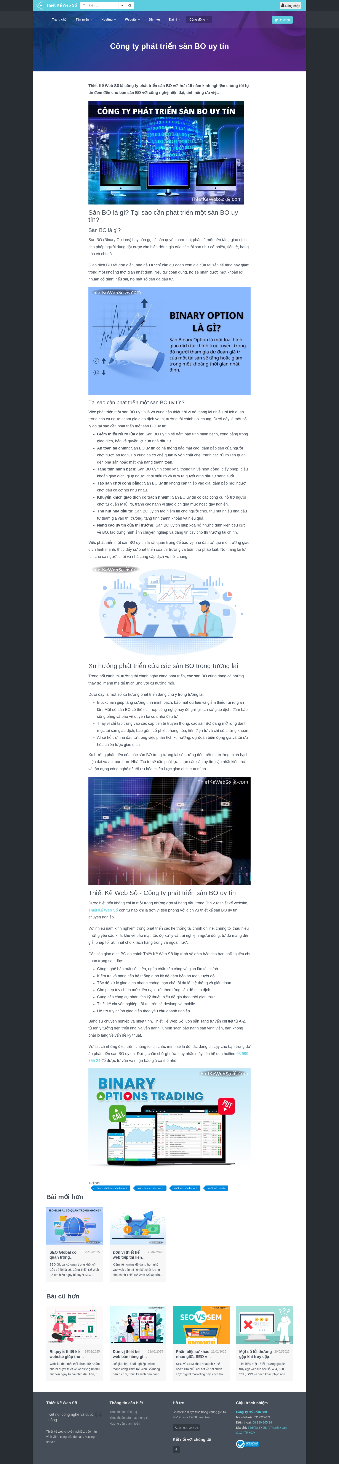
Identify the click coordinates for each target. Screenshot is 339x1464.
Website (132, 19)
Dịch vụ (154, 19)
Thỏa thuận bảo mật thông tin (129, 1417)
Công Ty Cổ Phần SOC (252, 1412)
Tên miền (84, 19)
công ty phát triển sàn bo (151, 1188)
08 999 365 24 (186, 1428)
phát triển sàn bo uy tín (186, 1188)
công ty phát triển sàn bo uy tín (112, 1188)
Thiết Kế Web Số (103, 910)
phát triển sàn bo (217, 1188)
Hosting (108, 19)
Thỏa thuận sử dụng (123, 1412)
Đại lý (175, 19)
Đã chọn (282, 20)
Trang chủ (59, 19)
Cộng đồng (198, 19)
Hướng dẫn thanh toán (125, 1423)
